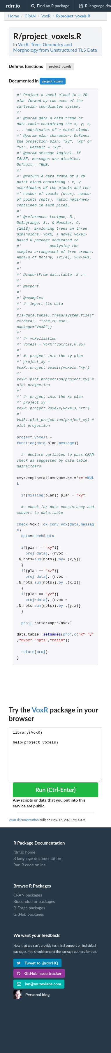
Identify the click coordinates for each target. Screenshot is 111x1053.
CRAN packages (27, 895)
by (61, 559)
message (66, 443)
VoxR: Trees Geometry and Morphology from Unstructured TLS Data (55, 47)
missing (35, 495)
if (23, 495)
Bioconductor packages (34, 901)
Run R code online (29, 864)
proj (30, 553)
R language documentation (37, 858)
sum (37, 559)
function (25, 443)
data (41, 443)
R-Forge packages (29, 907)
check (22, 524)
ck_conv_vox (55, 524)
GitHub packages (28, 914)
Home (13, 16)
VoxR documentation (24, 820)
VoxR (40, 709)
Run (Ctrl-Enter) (55, 789)
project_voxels (60, 66)
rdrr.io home (24, 852)
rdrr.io (13, 5)
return (27, 652)
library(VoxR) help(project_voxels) (55, 754)
